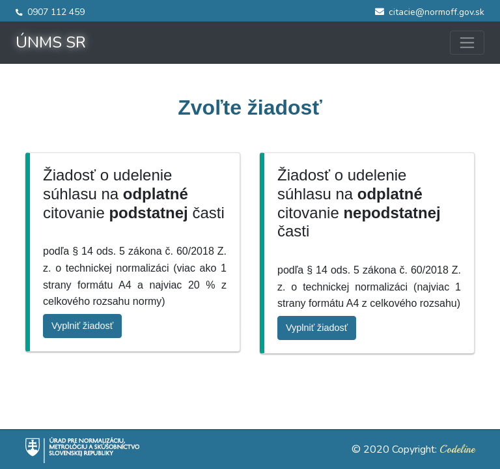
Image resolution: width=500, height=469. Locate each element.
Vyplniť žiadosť (82, 325)
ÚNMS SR (51, 42)
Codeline (457, 449)
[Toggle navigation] (467, 43)
